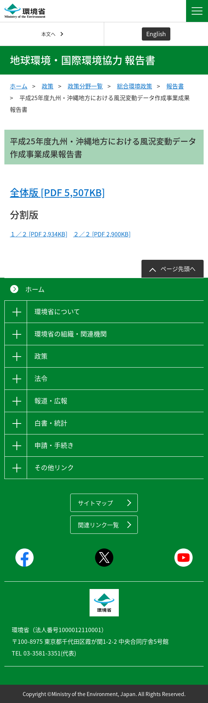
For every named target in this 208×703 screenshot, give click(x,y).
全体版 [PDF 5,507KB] (57, 192)
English (156, 33)
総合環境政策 (134, 85)
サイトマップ (95, 502)
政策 (47, 85)
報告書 (175, 85)
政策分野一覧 (85, 85)
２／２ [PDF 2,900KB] (102, 233)
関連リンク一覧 (98, 524)
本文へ (48, 33)
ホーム (18, 85)
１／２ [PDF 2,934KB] (38, 233)
